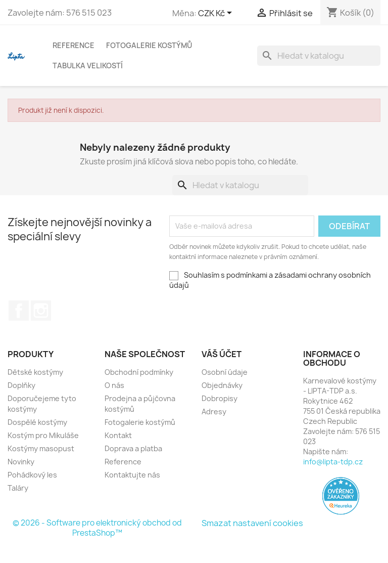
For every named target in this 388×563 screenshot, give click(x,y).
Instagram (41, 310)
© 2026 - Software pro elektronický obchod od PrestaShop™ (97, 527)
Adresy (214, 411)
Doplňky (21, 385)
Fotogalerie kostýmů (149, 45)
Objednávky (222, 385)
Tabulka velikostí (88, 65)
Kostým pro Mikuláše (43, 435)
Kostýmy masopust (41, 448)
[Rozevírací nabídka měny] (216, 14)
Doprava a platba (133, 448)
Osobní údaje (225, 372)
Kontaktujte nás (132, 475)
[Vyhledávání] (318, 56)
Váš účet (221, 354)
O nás (114, 385)
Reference (73, 45)
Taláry (18, 488)
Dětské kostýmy (35, 372)
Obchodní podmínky (139, 372)
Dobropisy (219, 398)
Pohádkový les (32, 475)
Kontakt (118, 435)
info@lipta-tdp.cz (333, 461)
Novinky (21, 461)
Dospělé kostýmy (37, 422)
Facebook (19, 310)
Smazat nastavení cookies (252, 523)
